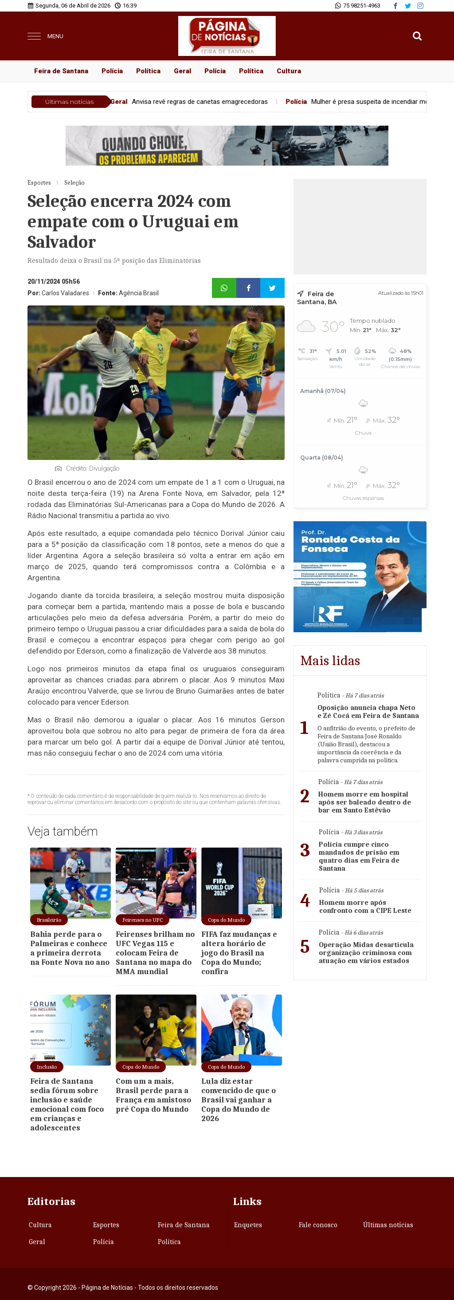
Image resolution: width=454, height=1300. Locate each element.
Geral (182, 71)
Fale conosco (318, 1225)
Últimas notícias (388, 1225)
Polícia (112, 71)
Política (148, 71)
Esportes (106, 1225)
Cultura (289, 71)
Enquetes (248, 1225)
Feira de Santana (61, 71)
